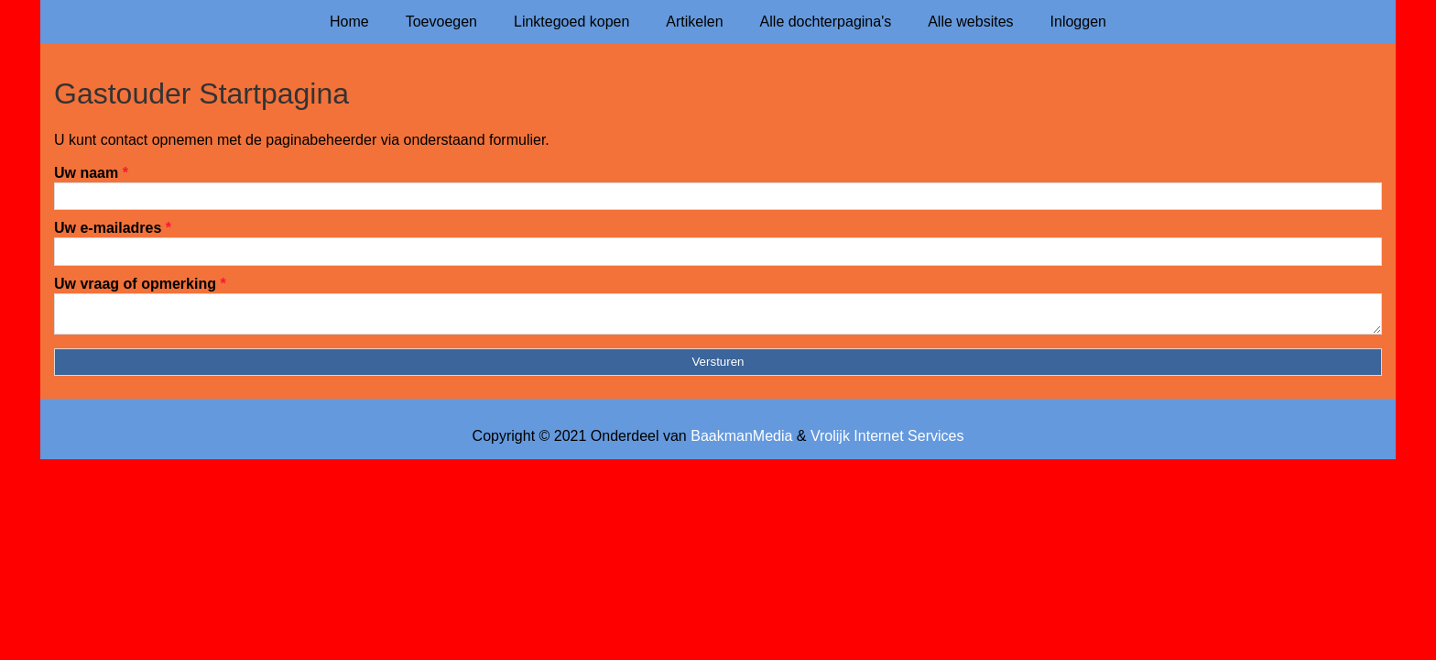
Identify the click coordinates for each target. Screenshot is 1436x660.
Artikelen (694, 21)
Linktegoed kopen (571, 21)
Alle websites (970, 21)
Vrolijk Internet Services (886, 441)
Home (349, 21)
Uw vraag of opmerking (140, 284)
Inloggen (1078, 21)
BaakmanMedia (741, 441)
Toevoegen (441, 21)
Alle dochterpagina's (826, 21)
